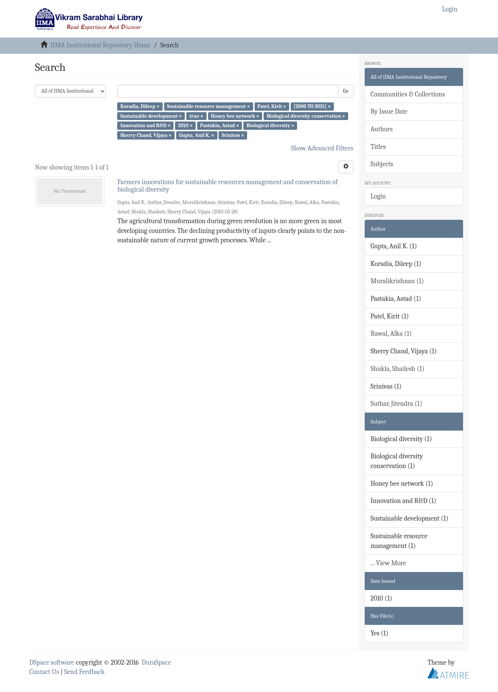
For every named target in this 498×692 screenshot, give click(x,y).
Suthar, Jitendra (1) (397, 404)
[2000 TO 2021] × (312, 106)
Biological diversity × (270, 125)
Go (345, 91)
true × (196, 116)
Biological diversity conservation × (306, 116)
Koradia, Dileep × (139, 106)
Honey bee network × (235, 116)
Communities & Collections (408, 94)
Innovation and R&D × (145, 125)
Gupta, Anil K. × (196, 135)
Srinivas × (233, 135)
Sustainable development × (151, 116)
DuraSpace (156, 662)
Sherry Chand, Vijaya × (145, 135)
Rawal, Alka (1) (391, 334)
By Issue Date (389, 112)
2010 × (185, 125)
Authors (382, 129)
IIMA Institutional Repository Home (100, 45)
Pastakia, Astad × (219, 125)
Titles (378, 147)
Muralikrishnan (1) (397, 281)
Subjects (382, 164)
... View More (388, 563)
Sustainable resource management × (208, 106)
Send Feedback (84, 672)
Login (378, 196)
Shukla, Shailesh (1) (398, 369)
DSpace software (51, 662)
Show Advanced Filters (322, 148)
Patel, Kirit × (272, 106)
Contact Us (44, 672)
